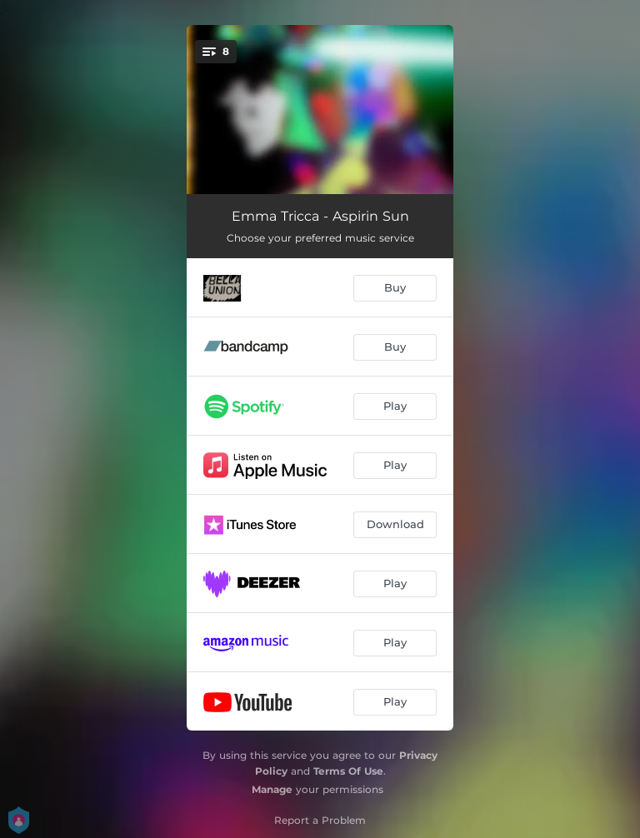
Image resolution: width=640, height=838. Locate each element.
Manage (272, 789)
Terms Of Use (348, 771)
